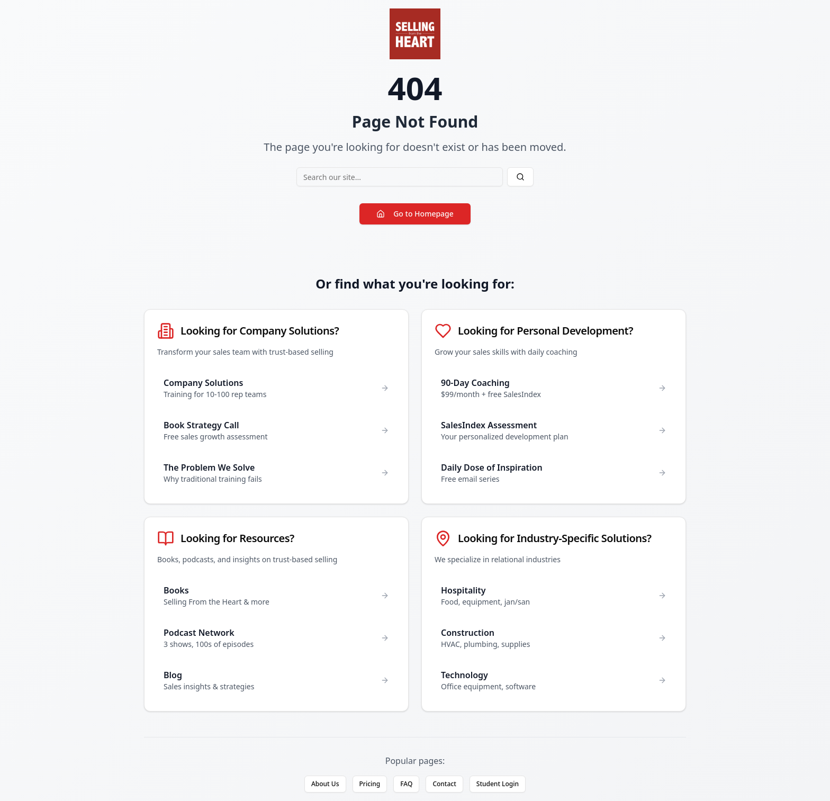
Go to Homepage (415, 214)
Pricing (370, 783)
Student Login (497, 783)
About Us (325, 783)
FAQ (406, 783)
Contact (444, 783)
